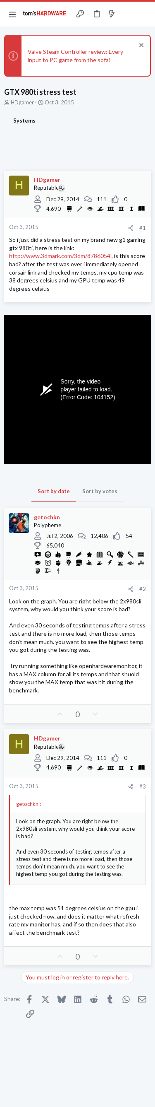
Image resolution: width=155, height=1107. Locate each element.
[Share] (130, 228)
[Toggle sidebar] (128, 14)
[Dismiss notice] (140, 46)
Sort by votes (99, 491)
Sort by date (54, 491)
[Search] (144, 14)
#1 (142, 227)
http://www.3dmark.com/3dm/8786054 (59, 255)
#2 (142, 589)
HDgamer (22, 102)
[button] (12, 14)
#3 (142, 786)
